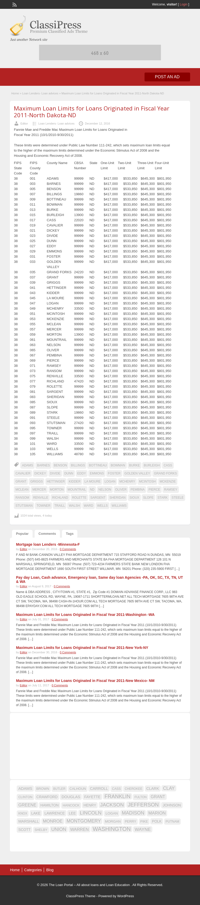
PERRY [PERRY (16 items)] (130, 821)
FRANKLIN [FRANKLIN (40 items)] (117, 796)
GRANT (20, 481)
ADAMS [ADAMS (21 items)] (25, 788)
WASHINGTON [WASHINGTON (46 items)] (112, 829)
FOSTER (114, 473)
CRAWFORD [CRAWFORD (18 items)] (47, 797)
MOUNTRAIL (77, 489)
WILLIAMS (119, 505)
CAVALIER (22, 473)
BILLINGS (78, 465)
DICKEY (40, 473)
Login (183, 4)
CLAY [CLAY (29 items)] (169, 788)
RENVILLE (40, 497)
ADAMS (27, 465)
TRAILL (59, 505)
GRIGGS (36, 481)
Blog (49, 870)
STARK (163, 497)
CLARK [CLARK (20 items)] (152, 788)
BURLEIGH (152, 465)
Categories (33, 870)
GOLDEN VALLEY (137, 473)
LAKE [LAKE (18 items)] (36, 813)
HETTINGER (56, 481)
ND (92, 489)
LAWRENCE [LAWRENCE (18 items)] (55, 813)
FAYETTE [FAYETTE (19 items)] (92, 797)
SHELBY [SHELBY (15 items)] (41, 830)
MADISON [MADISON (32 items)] (133, 813)
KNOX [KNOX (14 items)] (22, 813)
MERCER (39, 489)
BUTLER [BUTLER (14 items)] (59, 789)
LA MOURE (92, 481)
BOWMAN (118, 465)
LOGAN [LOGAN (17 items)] (111, 813)
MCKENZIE (168, 481)
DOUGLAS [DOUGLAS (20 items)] (70, 797)
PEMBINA (137, 489)
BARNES (43, 465)
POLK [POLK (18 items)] (156, 821)
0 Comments (68, 549)
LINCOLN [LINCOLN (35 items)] (91, 813)
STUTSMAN (24, 505)
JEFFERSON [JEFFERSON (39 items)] (143, 805)
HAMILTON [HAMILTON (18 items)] (49, 805)
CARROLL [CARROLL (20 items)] (99, 788)
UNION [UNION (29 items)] (58, 829)
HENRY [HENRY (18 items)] (90, 805)
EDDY (81, 473)
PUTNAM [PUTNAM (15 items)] (172, 821)
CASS (168, 465)
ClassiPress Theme (80, 896)
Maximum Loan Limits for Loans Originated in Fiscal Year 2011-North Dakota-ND (91, 111)
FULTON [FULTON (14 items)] (140, 797)
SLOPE (148, 497)
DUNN (68, 473)
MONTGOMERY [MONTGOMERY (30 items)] (83, 821)
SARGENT (97, 497)
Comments (47, 534)
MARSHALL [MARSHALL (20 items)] (28, 821)
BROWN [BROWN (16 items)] (42, 789)
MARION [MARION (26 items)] (157, 813)
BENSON (60, 465)
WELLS (102, 505)
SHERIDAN (117, 497)
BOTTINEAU (98, 465)
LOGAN (109, 481)
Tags (69, 534)
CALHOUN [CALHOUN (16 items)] (78, 789)
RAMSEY (170, 489)
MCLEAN (21, 489)
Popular (22, 534)
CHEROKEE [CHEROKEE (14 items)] (133, 789)
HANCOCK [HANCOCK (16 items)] (71, 805)
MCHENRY (127, 481)
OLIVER (121, 489)
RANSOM (22, 497)
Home (15, 93)
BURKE (134, 465)
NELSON (104, 489)
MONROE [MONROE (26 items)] (53, 821)
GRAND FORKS (165, 473)
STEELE (178, 497)
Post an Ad (167, 77)
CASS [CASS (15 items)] (116, 789)
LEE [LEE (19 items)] (72, 813)
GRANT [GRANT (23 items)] (158, 797)
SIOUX (134, 497)
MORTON (57, 489)
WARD (88, 505)
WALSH (74, 505)
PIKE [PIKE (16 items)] (144, 821)
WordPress (125, 896)
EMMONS (97, 473)
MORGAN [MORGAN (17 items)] (113, 821)
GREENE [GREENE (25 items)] (27, 805)
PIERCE (154, 489)
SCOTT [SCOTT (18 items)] (24, 830)
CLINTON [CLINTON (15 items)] (25, 797)
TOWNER (43, 505)
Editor (24, 123)
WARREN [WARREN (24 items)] (79, 829)
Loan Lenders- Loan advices (40, 93)
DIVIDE (55, 473)
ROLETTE (79, 497)
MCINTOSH (147, 481)
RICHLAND (60, 497)
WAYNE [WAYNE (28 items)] (143, 829)
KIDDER (74, 481)
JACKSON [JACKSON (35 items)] (112, 805)
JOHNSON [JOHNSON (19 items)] (172, 805)
